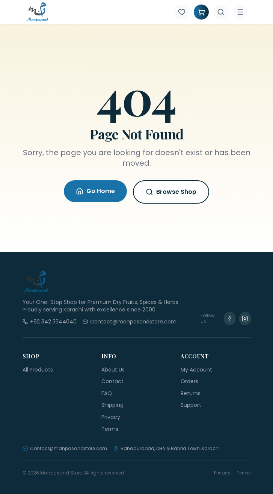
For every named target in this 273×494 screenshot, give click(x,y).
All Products (38, 369)
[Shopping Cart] (201, 12)
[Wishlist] (181, 12)
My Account (196, 369)
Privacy (110, 417)
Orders (189, 381)
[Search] (220, 12)
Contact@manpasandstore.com (65, 449)
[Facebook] (229, 318)
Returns (191, 393)
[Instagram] (245, 318)
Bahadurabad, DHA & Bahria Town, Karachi (166, 449)
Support (191, 405)
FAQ (106, 393)
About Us (113, 369)
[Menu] (240, 12)
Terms (109, 429)
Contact (112, 381)
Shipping (112, 405)
